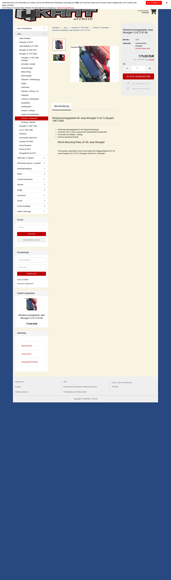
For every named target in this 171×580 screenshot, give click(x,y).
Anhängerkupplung (24, 169)
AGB (65, 382)
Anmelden (32, 274)
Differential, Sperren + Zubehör (29, 163)
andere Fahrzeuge (24, 211)
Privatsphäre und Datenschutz (74, 392)
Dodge (19, 190)
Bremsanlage (26, 76)
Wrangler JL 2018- (26, 42)
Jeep (19, 34)
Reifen (19, 174)
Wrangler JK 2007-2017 (28, 50)
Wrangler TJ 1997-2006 (28, 54)
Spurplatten (25, 103)
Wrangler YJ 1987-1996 (28, 126)
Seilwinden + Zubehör (25, 158)
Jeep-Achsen (26, 354)
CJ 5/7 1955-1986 (26, 130)
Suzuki (19, 201)
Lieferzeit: (127, 43)
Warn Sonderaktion (24, 28)
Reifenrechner (26, 346)
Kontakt (18, 387)
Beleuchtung (26, 72)
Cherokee (22, 134)
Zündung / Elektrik (28, 122)
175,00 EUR (31, 324)
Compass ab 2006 (26, 141)
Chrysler (20, 185)
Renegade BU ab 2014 (27, 153)
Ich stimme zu (154, 3)
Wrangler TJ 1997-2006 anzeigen (30, 59)
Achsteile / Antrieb (28, 64)
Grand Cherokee (25, 145)
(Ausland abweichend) (142, 48)
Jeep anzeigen (24, 38)
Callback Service (21, 392)
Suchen (31, 234)
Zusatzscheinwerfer (25, 179)
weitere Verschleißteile (30, 114)
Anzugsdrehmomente (29, 362)
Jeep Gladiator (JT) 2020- (29, 46)
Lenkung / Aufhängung (30, 99)
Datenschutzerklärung (65, 8)
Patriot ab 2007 (25, 149)
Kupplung (24, 95)
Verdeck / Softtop (28, 111)
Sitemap (115, 387)
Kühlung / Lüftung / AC (30, 91)
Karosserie (25, 87)
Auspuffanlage (27, 68)
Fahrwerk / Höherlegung (30, 79)
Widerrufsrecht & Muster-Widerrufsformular (80, 387)
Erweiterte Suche (31, 240)
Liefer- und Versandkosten (122, 383)
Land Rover (21, 195)
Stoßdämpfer (26, 107)
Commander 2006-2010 (28, 138)
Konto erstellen (23, 280)
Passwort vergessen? (25, 284)
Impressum (19, 382)
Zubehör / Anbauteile (29, 118)
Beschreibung (61, 106)
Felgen (23, 83)
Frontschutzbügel (23, 206)
